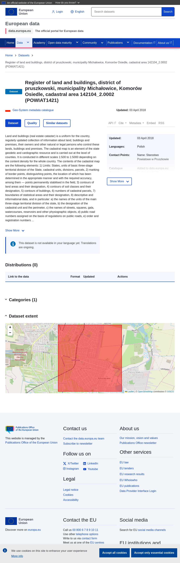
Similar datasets (57, 123)
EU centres (97, 542)
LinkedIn (90, 463)
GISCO (170, 391)
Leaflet (129, 391)
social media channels (152, 529)
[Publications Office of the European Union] (32, 427)
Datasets (24, 55)
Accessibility (70, 499)
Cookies (68, 494)
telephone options (87, 534)
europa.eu (34, 529)
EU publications (129, 485)
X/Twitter (71, 463)
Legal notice (70, 489)
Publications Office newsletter (138, 442)
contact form (89, 538)
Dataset (13, 123)
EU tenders (127, 468)
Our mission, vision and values (139, 438)
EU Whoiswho (128, 480)
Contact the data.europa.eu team (83, 438)
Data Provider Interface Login (138, 490)
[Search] (126, 11)
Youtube (90, 469)
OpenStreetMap (145, 391)
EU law (124, 462)
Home (9, 55)
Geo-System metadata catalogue (33, 110)
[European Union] (32, 521)
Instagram (71, 468)
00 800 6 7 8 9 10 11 (85, 529)
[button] (68, 2)
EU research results (132, 474)
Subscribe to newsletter (77, 443)
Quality (32, 123)
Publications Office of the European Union (31, 442)
